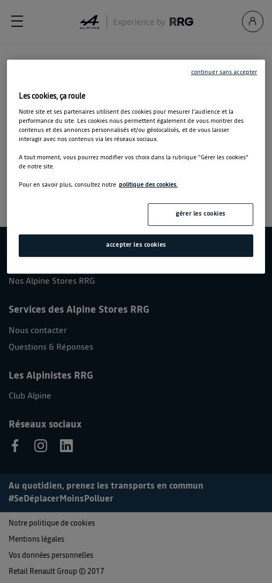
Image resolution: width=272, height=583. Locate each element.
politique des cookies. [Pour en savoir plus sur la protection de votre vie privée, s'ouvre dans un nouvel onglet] (148, 185)
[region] (136, 167)
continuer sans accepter (224, 72)
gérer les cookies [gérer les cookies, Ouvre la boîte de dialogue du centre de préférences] (200, 214)
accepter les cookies (135, 245)
